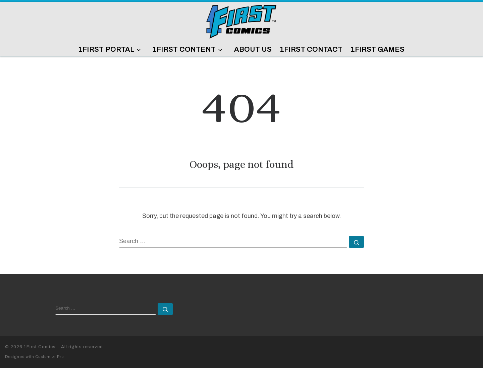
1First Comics (40, 346)
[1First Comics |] (241, 20)
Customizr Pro (49, 357)
